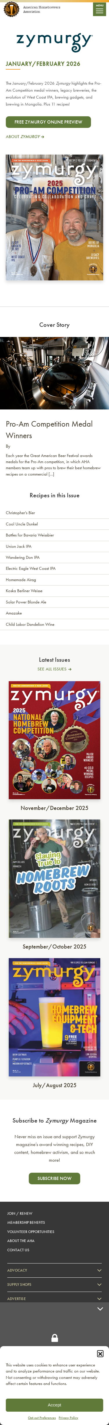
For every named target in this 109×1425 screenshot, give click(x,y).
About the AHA (21, 1240)
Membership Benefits (26, 1222)
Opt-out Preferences (42, 1417)
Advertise (16, 1298)
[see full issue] (54, 741)
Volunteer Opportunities (30, 1231)
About (23, 136)
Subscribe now (54, 1178)
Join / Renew (19, 1213)
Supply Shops (19, 1284)
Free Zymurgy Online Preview (48, 122)
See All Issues (52, 669)
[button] (100, 1353)
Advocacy (17, 1270)
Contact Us (18, 1250)
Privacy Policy (68, 1417)
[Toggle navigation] (99, 9)
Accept (54, 1404)
